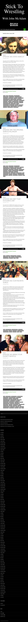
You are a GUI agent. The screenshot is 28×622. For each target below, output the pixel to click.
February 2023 (2, 501)
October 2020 (2, 549)
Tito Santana (6, 175)
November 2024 (2, 465)
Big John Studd (6, 397)
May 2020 (1, 557)
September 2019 (2, 571)
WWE (23, 175)
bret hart (10, 398)
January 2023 (2, 502)
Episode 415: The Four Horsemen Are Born (6, 424)
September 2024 (2, 468)
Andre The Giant (16, 95)
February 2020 (2, 562)
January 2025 (2, 461)
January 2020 (2, 564)
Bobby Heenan (17, 167)
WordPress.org (2, 616)
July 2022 (1, 513)
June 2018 (2, 597)
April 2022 (1, 518)
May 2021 (1, 537)
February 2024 (2, 480)
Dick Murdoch (6, 100)
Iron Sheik (9, 101)
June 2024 (2, 473)
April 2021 (1, 538)
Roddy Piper (14, 330)
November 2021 (2, 526)
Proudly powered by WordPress (4, 620)
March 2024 (2, 478)
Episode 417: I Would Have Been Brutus (6, 421)
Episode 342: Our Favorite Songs (13, 281)
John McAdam (6, 102)
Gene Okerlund (16, 100)
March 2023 (2, 499)
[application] (14, 89)
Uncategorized (2, 605)
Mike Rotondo (13, 103)
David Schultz (6, 169)
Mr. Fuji (18, 103)
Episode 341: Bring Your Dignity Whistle (12, 355)
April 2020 (1, 559)
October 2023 (2, 487)
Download (14, 91)
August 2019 (2, 573)
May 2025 (1, 454)
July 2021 (1, 533)
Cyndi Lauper (19, 99)
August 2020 (2, 552)
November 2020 (2, 547)
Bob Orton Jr (11, 167)
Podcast (4, 128)
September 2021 (2, 530)
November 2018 (2, 588)
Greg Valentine (22, 100)
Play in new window (9, 91)
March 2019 (2, 581)
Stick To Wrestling (20, 330)
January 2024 (2, 482)
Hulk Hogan (5, 101)
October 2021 (2, 528)
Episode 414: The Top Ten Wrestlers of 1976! (7, 426)
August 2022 (2, 511)
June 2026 (2, 432)
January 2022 (2, 523)
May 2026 (1, 434)
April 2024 (1, 477)
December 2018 (2, 586)
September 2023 (2, 489)
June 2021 (2, 535)
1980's (4, 95)
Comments (2, 614)
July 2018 (1, 595)
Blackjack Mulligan (12, 397)
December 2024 (2, 463)
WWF (4, 176)
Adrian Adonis (11, 95)
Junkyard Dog (16, 102)
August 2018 (2, 593)
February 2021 (2, 542)
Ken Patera (21, 102)
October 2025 (2, 446)
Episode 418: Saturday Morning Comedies (6, 419)
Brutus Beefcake (15, 398)
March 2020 (2, 561)
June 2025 (2, 453)
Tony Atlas (21, 406)
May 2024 (1, 475)
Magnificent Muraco (7, 103)
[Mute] (21, 88)
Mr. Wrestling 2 (16, 404)
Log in (1, 611)
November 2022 (2, 506)
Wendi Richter (16, 107)
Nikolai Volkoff (21, 404)
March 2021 (2, 540)
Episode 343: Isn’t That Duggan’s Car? (12, 200)
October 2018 (2, 590)
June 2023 (2, 494)
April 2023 (1, 497)
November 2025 (2, 444)
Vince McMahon (10, 107)
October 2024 (2, 466)
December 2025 (2, 442)
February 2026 (2, 439)
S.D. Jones (19, 405)
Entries (2, 613)
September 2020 (2, 550)
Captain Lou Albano (7, 99)
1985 (7, 95)
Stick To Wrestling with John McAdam (7, 29)
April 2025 (1, 456)
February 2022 (2, 521)
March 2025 (2, 458)
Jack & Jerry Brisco (15, 101)
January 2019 (2, 585)
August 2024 (2, 470)
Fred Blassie (11, 100)
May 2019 (1, 578)
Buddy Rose (21, 167)
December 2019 (2, 566)
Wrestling (20, 175)
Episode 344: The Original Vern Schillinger (13, 130)
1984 (4, 396)
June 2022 (2, 514)
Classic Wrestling (13, 99)
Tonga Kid (5, 107)
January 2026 (2, 441)
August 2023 (2, 490)
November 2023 (2, 485)
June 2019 (2, 576)
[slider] (23, 89)
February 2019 (2, 583)
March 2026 (2, 437)
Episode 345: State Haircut (13, 57)
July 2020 (1, 554)
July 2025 (1, 451)
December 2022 (2, 504)
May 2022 (1, 516)
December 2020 (2, 545)
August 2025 (2, 449)
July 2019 (1, 574)
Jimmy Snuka (21, 101)
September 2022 (2, 509)
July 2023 (1, 492)
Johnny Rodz (11, 102)
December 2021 (2, 525)
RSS (7, 92)
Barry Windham (6, 167)
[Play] (4, 88)
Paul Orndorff (6, 405)
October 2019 (2, 569)
